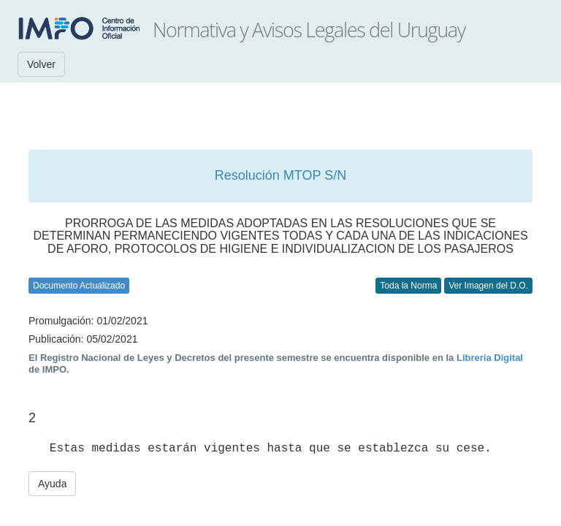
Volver (41, 64)
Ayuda (52, 483)
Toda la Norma (408, 286)
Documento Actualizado (79, 286)
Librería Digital (490, 357)
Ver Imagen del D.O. (488, 286)
